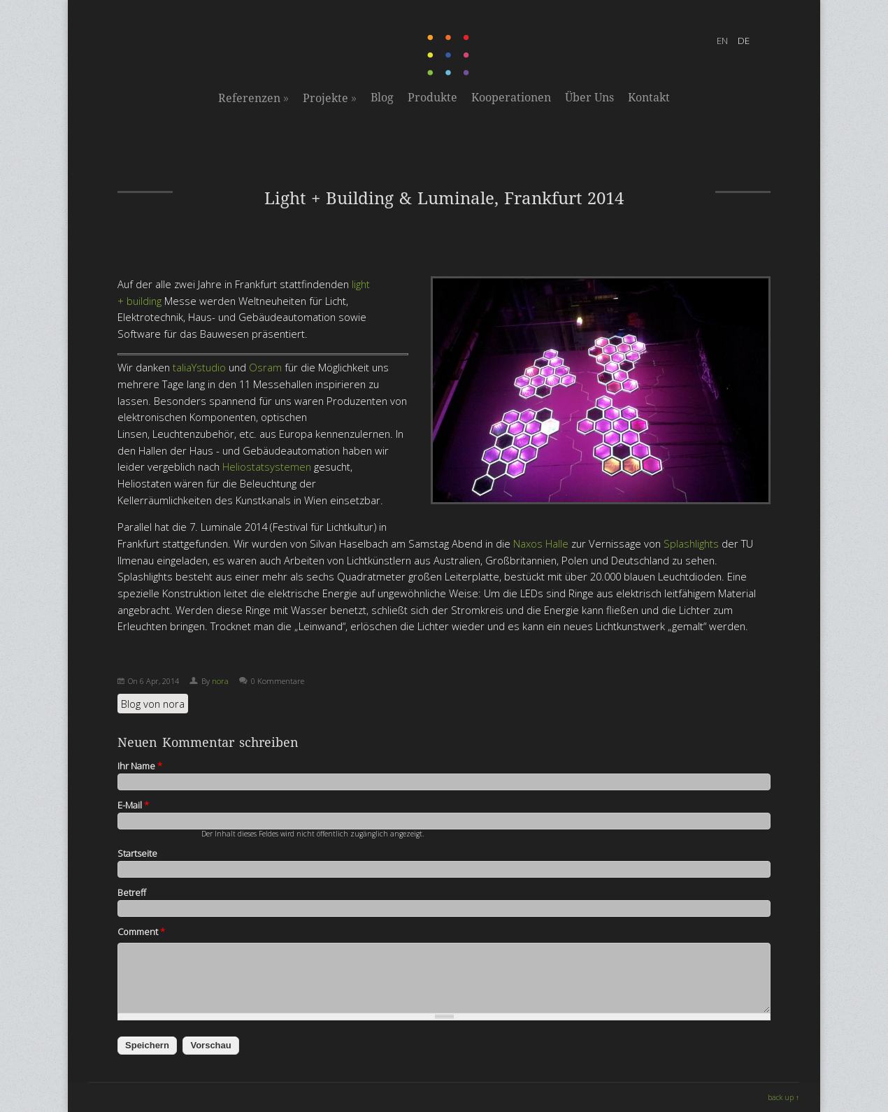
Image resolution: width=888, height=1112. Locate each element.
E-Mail (133, 805)
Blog (382, 97)
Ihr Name (139, 766)
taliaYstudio (199, 367)
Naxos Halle (540, 543)
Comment (141, 931)
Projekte (330, 98)
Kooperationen (511, 97)
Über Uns (589, 97)
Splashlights (691, 543)
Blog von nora (153, 704)
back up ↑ (783, 1097)
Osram (265, 367)
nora (220, 681)
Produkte (432, 97)
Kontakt (649, 97)
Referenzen (253, 98)
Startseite (137, 853)
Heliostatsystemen (266, 466)
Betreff (131, 892)
